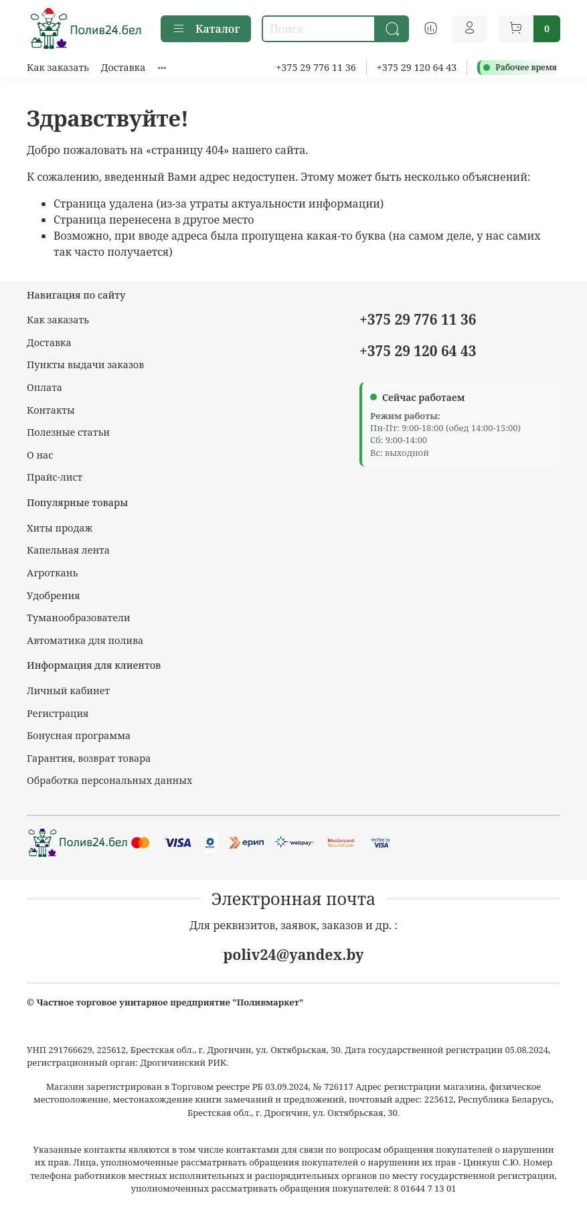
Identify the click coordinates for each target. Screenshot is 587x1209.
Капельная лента (68, 550)
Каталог (206, 28)
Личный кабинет (68, 690)
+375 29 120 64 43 (417, 67)
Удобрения (53, 595)
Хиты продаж (59, 527)
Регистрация (58, 713)
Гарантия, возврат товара (89, 758)
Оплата (44, 387)
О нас (40, 455)
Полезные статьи (68, 432)
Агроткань (52, 572)
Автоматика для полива (85, 640)
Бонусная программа (79, 735)
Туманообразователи (78, 617)
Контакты (51, 410)
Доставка (123, 67)
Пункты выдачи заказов (85, 364)
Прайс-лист (54, 477)
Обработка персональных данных (109, 780)
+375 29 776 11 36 (316, 67)
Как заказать (58, 67)
